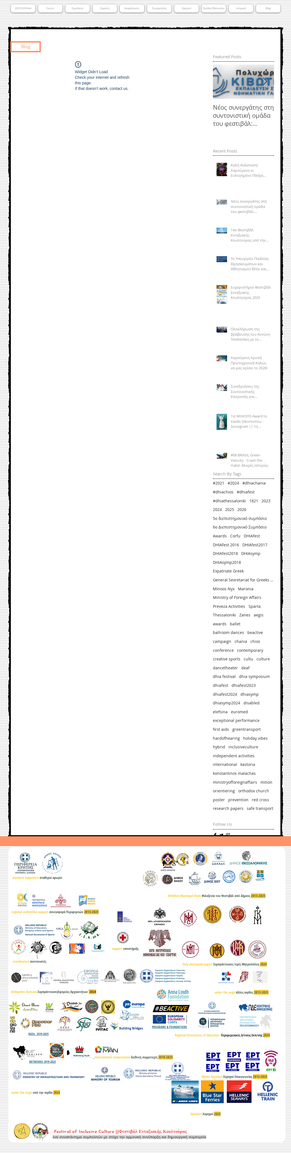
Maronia (245, 588)
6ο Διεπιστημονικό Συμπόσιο (240, 527)
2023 (266, 500)
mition (266, 782)
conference (223, 650)
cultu (248, 659)
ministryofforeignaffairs (235, 782)
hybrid (219, 746)
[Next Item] (265, 82)
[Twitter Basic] (221, 835)
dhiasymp (249, 694)
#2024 (233, 483)
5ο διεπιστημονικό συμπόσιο (240, 518)
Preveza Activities (229, 606)
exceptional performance (236, 720)
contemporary (250, 650)
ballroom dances (228, 632)
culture (263, 659)
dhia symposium (254, 676)
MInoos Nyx (224, 588)
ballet (235, 623)
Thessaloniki (224, 615)
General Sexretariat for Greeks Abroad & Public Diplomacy (243, 579)
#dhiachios (223, 492)
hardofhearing (226, 738)
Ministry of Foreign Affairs (237, 597)
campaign (222, 641)
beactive (255, 632)
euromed (239, 711)
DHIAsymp (250, 553)
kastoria (247, 764)
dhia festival (224, 676)
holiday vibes (255, 738)
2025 (229, 509)
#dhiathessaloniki (229, 500)
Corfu (235, 536)
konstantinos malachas (234, 773)
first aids (221, 729)
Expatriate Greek (228, 571)
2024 (217, 509)
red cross (260, 799)
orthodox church (253, 790)
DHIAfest (252, 536)
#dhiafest (246, 492)
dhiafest (220, 685)
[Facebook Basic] (215, 835)
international (225, 764)
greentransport (246, 729)
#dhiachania (254, 483)
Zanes (244, 615)
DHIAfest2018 (225, 553)
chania (241, 641)
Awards (220, 536)
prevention (238, 799)
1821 (253, 500)
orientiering (224, 790)
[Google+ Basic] (228, 835)
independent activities (234, 755)
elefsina (220, 711)
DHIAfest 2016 (226, 544)
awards (220, 623)
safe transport (260, 808)
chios (255, 641)
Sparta (254, 606)
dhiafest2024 (225, 694)
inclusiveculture (243, 746)
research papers (228, 808)
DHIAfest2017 (254, 544)
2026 (241, 509)
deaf (245, 667)
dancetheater (225, 667)
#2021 (218, 483)
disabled (251, 702)
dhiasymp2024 (226, 702)
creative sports (226, 659)
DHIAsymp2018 (227, 562)
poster (219, 799)
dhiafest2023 (244, 685)
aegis (258, 615)
